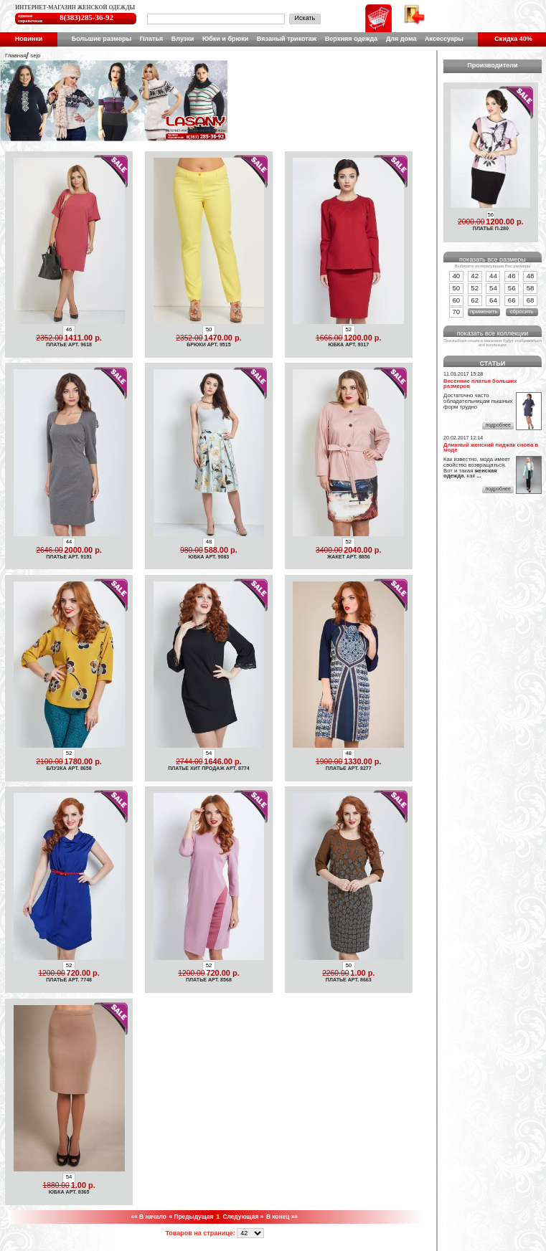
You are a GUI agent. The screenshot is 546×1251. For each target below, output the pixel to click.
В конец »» (282, 1216)
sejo (35, 55)
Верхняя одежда (351, 38)
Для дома (401, 38)
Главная (15, 55)
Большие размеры (101, 38)
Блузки (182, 38)
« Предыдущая (191, 1216)
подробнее (497, 425)
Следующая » (242, 1216)
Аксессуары (444, 38)
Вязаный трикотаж (286, 38)
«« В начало (148, 1216)
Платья (151, 38)
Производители (492, 65)
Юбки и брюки (225, 38)
